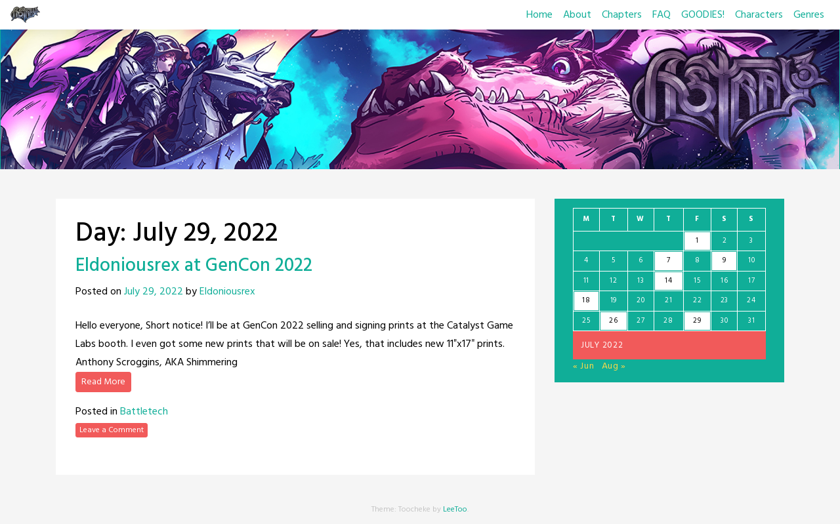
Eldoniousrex (227, 291)
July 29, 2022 (153, 291)
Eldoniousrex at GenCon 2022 (193, 266)
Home (539, 15)
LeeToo (455, 509)
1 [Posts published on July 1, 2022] (697, 241)
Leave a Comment (111, 430)
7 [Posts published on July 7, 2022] (669, 260)
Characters (759, 15)
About (577, 15)
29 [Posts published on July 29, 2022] (697, 321)
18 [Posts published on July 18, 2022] (586, 300)
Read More (103, 382)
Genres (808, 15)
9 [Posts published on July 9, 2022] (724, 260)
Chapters (622, 15)
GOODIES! (702, 15)
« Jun (584, 366)
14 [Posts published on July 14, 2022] (668, 281)
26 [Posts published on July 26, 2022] (613, 321)
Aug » (614, 366)
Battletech (144, 411)
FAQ (661, 15)
